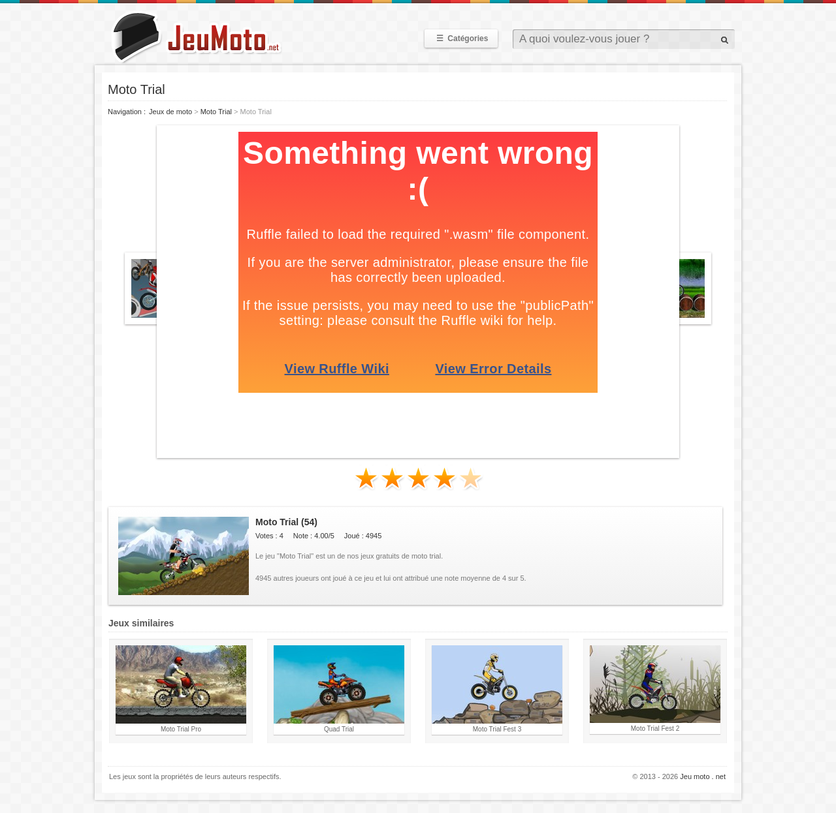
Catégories (461, 38)
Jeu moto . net (703, 776)
